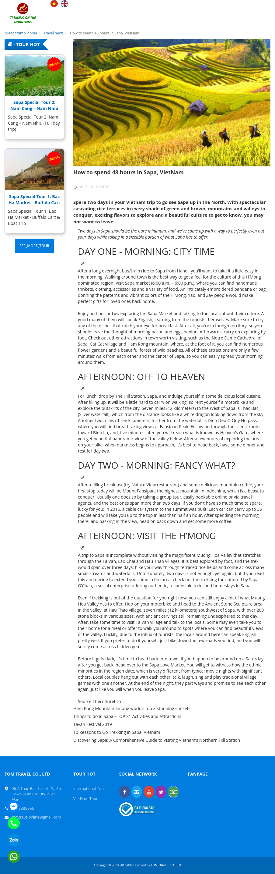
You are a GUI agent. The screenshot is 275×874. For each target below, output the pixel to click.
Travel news (54, 33)
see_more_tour (34, 245)
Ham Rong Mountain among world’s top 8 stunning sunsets (131, 708)
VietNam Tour (85, 798)
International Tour (89, 788)
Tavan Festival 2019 (92, 724)
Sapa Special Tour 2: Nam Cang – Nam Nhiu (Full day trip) (34, 108)
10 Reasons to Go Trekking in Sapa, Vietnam (116, 732)
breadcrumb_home (21, 33)
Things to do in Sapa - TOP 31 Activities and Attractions (127, 716)
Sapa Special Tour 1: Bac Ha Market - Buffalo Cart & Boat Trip (34, 202)
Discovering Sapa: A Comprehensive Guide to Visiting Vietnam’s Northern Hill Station (156, 740)
